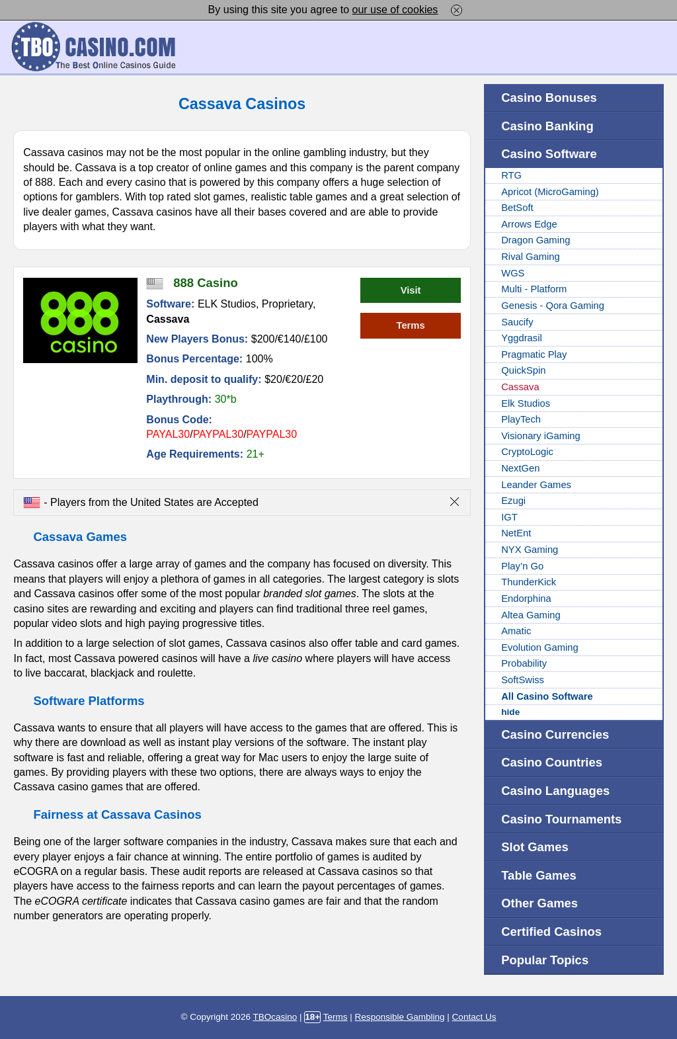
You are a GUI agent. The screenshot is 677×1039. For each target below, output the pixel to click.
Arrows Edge (529, 224)
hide (510, 712)
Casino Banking (547, 126)
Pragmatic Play (534, 354)
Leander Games (536, 484)
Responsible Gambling (400, 1017)
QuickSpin (523, 370)
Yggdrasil (521, 338)
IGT (509, 517)
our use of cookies (395, 9)
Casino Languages (555, 791)
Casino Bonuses (549, 97)
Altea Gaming (530, 615)
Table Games (539, 875)
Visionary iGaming (540, 436)
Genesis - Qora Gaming (552, 305)
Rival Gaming (530, 256)
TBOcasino (275, 1017)
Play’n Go (522, 566)
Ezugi (513, 500)
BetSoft (517, 207)
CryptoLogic (527, 451)
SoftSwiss (522, 680)
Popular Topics (544, 960)
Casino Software (549, 154)
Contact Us (474, 1017)
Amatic (516, 631)
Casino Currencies (555, 734)
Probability (524, 663)
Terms (410, 325)
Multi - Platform (534, 289)
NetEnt (516, 533)
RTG (511, 175)
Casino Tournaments (561, 819)
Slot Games (535, 847)
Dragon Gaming (535, 240)
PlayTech (521, 419)
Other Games (539, 903)
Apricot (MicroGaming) (550, 192)
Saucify (517, 322)
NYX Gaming (529, 549)
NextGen (520, 468)
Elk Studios (525, 403)
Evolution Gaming (539, 647)
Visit (411, 290)
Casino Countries (551, 762)
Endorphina (526, 598)
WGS (512, 273)
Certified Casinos (551, 931)
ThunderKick (528, 582)
